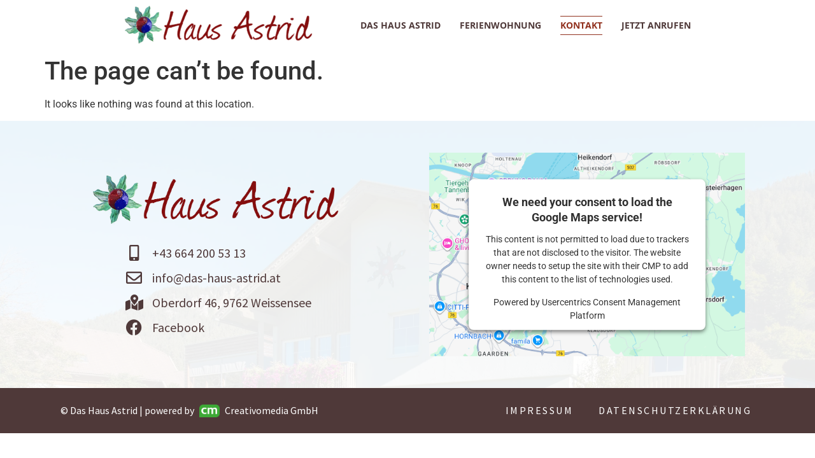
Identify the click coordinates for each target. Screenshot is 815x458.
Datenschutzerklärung (675, 410)
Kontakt (581, 25)
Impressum (540, 410)
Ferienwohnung (500, 25)
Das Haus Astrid (400, 25)
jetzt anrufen (656, 25)
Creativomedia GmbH (258, 410)
